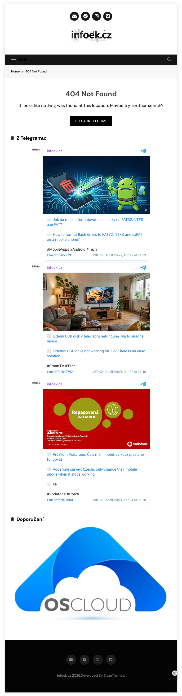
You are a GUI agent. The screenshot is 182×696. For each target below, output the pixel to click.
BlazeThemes (114, 675)
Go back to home (91, 121)
